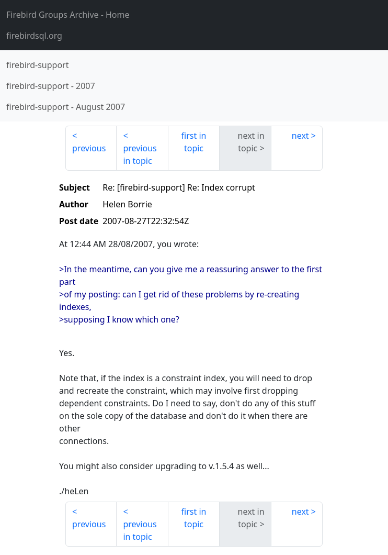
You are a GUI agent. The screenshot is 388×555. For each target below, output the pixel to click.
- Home (68, 14)
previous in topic (139, 154)
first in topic (194, 142)
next (300, 135)
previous (89, 148)
